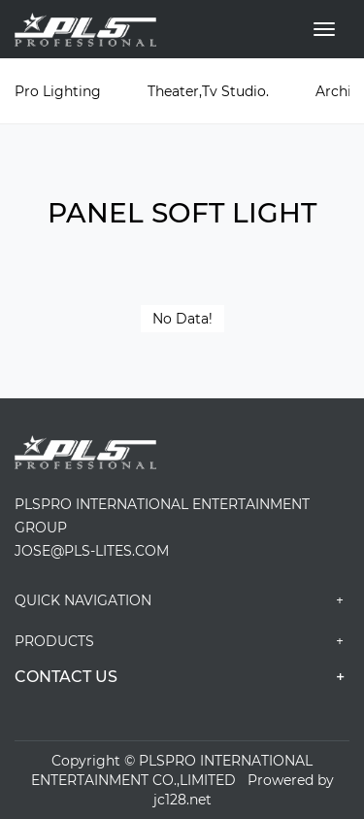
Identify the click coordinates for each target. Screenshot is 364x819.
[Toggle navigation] (324, 29)
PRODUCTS (182, 641)
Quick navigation (182, 600)
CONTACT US (182, 677)
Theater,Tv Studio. (208, 91)
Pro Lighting (58, 91)
